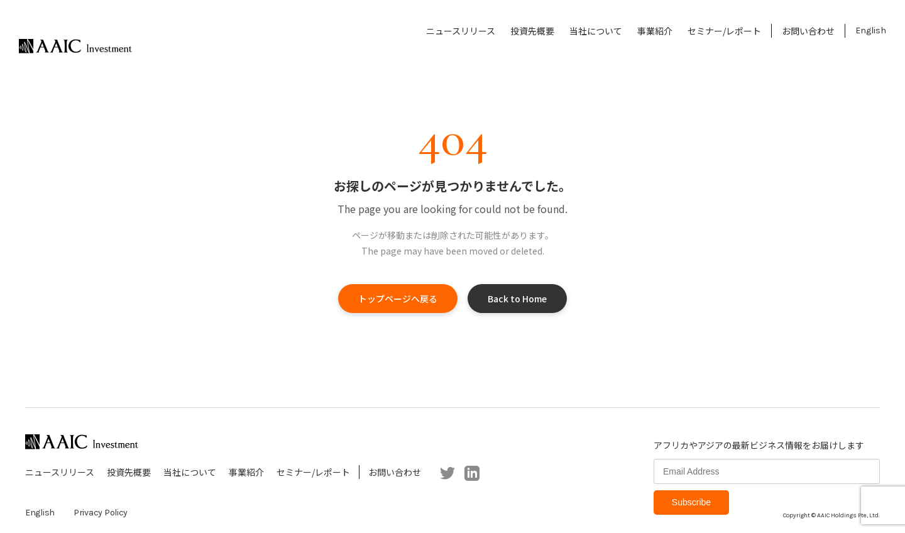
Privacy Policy (101, 512)
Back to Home (517, 298)
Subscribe (691, 502)
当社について (595, 31)
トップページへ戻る (397, 298)
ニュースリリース (460, 31)
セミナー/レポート (724, 31)
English (870, 30)
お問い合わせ (808, 31)
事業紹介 (654, 31)
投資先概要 (532, 31)
